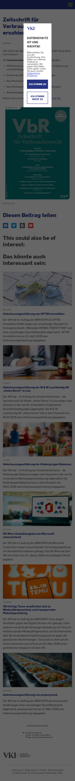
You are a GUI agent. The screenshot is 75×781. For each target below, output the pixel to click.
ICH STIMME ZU (37, 84)
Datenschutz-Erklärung (33, 74)
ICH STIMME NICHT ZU (37, 98)
